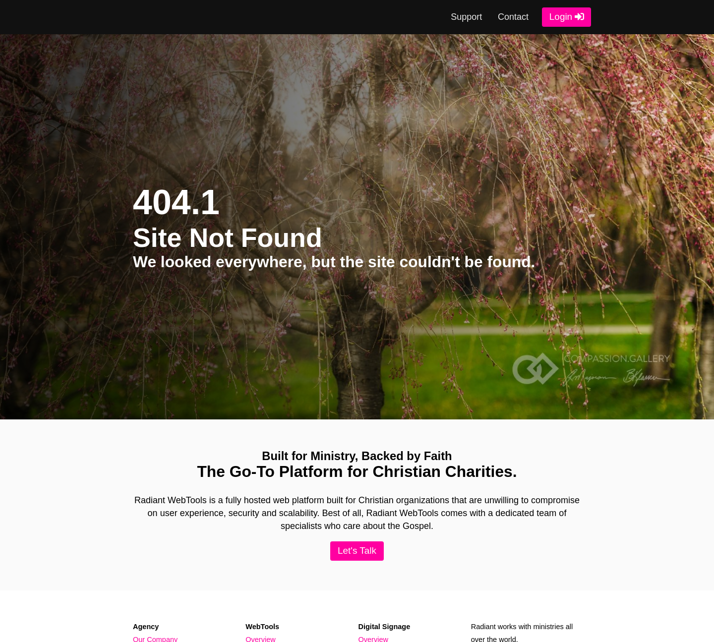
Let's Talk (357, 550)
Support (466, 17)
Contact (513, 17)
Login (560, 16)
